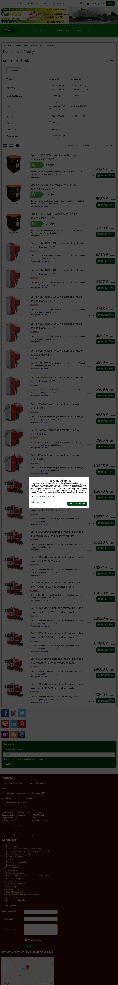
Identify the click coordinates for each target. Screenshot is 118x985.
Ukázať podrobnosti (38, 502)
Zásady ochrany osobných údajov (43, 496)
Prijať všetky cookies (77, 504)
